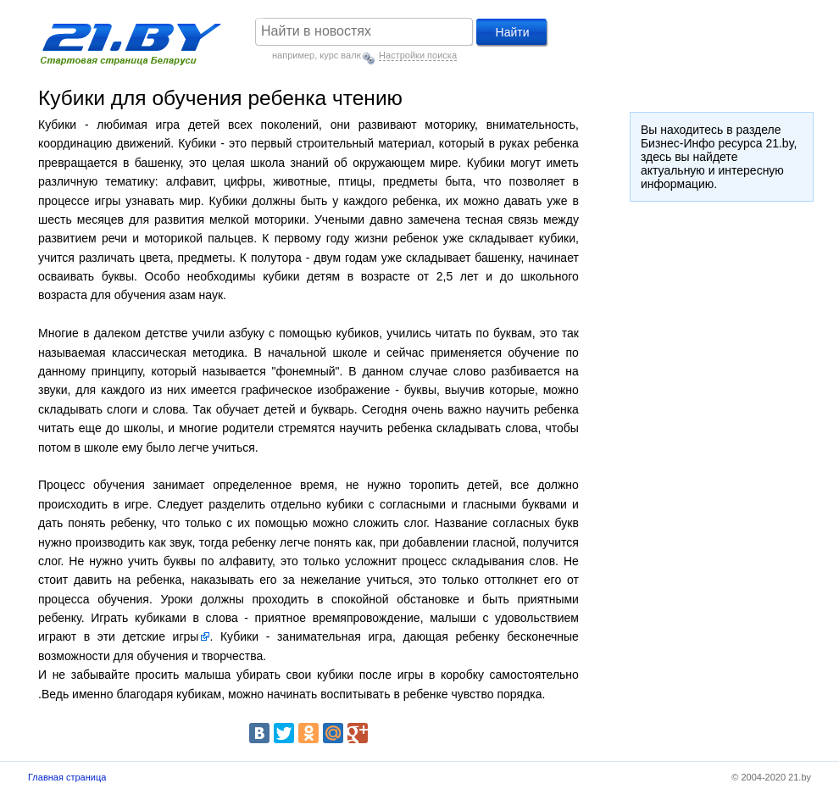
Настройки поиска (418, 55)
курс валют (343, 55)
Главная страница (67, 777)
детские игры (161, 636)
